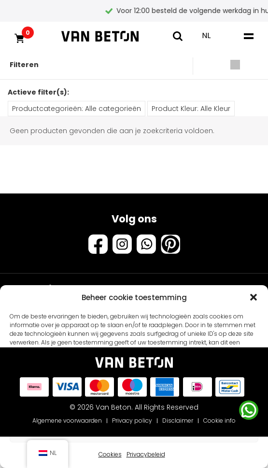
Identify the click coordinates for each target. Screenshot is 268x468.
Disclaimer (177, 420)
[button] (253, 297)
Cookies (110, 454)
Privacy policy (132, 420)
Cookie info (219, 420)
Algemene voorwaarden (67, 420)
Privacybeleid (146, 454)
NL (206, 35)
